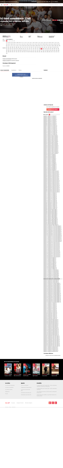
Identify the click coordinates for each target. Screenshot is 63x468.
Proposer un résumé (6, 60)
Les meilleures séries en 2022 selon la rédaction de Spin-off (47, 392)
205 (41, 51)
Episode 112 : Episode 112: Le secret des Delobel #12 (52, 238)
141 (25, 48)
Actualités (39, 383)
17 (31, 42)
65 (54, 44)
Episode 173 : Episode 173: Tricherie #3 (50, 305)
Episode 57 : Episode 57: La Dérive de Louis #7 (51, 177)
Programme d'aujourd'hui (26, 387)
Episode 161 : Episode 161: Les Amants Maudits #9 (52, 292)
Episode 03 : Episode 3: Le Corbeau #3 (50, 118)
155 (52, 48)
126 (50, 47)
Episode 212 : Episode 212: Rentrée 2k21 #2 (51, 348)
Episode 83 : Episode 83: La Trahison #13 (50, 206)
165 (18, 50)
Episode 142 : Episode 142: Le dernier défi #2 (51, 271)
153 (48, 48)
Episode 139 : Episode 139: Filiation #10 (50, 267)
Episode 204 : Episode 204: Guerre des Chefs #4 (52, 339)
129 (55, 47)
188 (8, 51)
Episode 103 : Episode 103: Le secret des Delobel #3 (52, 228)
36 (8, 44)
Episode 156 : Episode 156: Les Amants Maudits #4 (52, 286)
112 (24, 47)
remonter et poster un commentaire (37, 78)
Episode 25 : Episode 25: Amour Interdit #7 (51, 142)
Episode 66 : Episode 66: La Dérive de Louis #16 (52, 187)
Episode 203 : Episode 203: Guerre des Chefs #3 (51, 338)
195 (22, 51)
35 (6, 44)
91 (41, 45)
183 (52, 50)
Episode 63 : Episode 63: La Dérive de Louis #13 (51, 184)
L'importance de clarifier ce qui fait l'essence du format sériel (46, 395)
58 (43, 44)
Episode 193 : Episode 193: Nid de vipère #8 (51, 327)
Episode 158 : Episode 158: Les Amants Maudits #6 (52, 288)
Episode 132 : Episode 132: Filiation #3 (50, 260)
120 (39, 47)
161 (10, 50)
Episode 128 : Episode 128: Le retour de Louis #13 (52, 255)
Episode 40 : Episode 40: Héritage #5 (50, 158)
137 (17, 48)
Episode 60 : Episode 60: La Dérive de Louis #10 (52, 180)
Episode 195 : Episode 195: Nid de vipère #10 (51, 329)
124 (46, 47)
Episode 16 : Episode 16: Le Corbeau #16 (50, 132)
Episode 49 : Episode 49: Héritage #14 (50, 168)
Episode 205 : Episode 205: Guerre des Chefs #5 (51, 340)
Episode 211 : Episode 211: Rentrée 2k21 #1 (51, 347)
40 (14, 44)
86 (33, 45)
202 (35, 51)
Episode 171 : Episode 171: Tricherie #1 (50, 303)
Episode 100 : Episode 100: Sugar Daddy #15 (51, 224)
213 (56, 51)
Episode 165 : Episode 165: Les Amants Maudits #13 (52, 296)
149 (41, 48)
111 (22, 47)
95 (47, 45)
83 (28, 45)
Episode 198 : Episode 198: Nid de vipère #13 (51, 332)
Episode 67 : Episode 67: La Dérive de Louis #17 (52, 188)
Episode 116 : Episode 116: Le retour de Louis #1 (52, 242)
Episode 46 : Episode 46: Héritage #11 (50, 165)
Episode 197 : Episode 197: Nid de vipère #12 (51, 331)
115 (29, 47)
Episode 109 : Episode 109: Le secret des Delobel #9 (52, 234)
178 (43, 50)
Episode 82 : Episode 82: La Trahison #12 (50, 205)
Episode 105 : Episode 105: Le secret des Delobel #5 (52, 230)
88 (36, 45)
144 (31, 48)
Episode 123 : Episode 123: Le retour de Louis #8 (52, 250)
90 (39, 45)
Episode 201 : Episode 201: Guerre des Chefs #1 (51, 336)
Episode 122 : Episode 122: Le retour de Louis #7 (52, 249)
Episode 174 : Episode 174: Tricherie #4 (50, 306)
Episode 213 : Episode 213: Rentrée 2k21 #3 (51, 349)
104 (8, 47)
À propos (13, 402)
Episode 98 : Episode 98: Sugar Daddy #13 (51, 222)
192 (16, 51)
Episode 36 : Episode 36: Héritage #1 (50, 154)
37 (9, 44)
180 (47, 50)
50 (30, 44)
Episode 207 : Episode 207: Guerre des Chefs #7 (52, 342)
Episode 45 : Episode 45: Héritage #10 (50, 164)
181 (49, 50)
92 (42, 45)
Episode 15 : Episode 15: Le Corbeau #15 (50, 131)
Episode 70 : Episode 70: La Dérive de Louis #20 (52, 191)
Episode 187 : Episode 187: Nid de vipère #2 (51, 320)
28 (49, 42)
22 (39, 42)
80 (23, 45)
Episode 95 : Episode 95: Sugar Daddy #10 (51, 219)
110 (20, 47)
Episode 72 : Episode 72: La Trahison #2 (50, 194)
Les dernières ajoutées (10, 385)
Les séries (7, 383)
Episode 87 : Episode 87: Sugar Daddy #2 (50, 210)
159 (6, 50)
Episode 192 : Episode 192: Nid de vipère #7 (51, 326)
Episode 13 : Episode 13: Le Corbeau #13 (50, 129)
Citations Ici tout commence (53, 109)
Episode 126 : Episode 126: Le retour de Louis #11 (52, 253)
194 (20, 51)
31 (53, 42)
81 (25, 45)
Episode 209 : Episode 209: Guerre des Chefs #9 (52, 344)
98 (52, 45)
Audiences (7, 391)
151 (45, 48)
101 (57, 45)
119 (37, 47)
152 (47, 48)
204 (39, 51)
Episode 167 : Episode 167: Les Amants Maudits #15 (52, 298)
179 (45, 50)
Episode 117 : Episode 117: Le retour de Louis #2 (52, 243)
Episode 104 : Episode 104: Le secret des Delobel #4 (53, 229)
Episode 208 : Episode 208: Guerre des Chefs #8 (52, 343)
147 (37, 48)
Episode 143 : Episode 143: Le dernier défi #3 (51, 272)
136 (16, 48)
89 (38, 45)
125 (48, 47)
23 (41, 42)
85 (31, 45)
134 (12, 48)
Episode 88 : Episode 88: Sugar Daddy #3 (50, 211)
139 (21, 48)
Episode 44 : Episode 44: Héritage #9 (50, 163)
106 (12, 47)
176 (39, 50)
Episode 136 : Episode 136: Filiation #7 (50, 264)
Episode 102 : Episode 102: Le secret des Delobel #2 (52, 227)
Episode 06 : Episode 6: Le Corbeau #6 (50, 121)
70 (8, 45)
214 (58, 51)
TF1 (10, 36)
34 (58, 42)
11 (22, 42)
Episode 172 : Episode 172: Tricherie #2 (50, 304)
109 (18, 47)
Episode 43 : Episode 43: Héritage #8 (50, 162)
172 (31, 50)
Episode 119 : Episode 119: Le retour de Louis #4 (52, 245)
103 (6, 47)
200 (31, 51)
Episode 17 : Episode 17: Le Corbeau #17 (50, 133)
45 (22, 44)
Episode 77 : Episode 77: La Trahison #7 (50, 199)
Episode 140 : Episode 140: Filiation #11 (50, 268)
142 (27, 48)
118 (35, 47)
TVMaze (10, 407)
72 (11, 45)
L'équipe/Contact (20, 402)
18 (33, 42)
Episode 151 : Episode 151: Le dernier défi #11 (51, 281)
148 (39, 48)
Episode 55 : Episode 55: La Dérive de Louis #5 (51, 175)
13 (25, 42)
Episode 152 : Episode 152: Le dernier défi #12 (51, 282)
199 (30, 51)
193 (18, 51)
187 (6, 51)
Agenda (23, 383)
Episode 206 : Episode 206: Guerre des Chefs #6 (52, 341)
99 (53, 45)
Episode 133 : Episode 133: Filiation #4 (50, 261)
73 (12, 45)
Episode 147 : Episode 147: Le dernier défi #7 (51, 276)
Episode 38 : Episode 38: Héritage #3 (50, 156)
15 (28, 42)
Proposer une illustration (7, 58)
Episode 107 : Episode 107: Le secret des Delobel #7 (52, 232)
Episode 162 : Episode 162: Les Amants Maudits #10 (52, 293)
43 (19, 44)
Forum (6, 393)
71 (9, 45)
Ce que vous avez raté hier (25, 390)
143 (29, 48)
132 (8, 48)
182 (50, 50)
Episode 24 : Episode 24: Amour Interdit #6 (51, 141)
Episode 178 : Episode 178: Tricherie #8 (50, 310)
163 (14, 50)
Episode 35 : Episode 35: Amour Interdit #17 (51, 153)
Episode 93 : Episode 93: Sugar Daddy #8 (50, 217)
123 (44, 47)
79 (22, 45)
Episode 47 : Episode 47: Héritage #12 (50, 166)
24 (42, 42)
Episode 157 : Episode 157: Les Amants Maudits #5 (52, 287)
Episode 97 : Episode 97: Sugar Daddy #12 (51, 221)
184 (54, 50)
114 (27, 47)
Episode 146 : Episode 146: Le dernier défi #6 (51, 275)
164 (16, 50)
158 (58, 48)
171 (29, 50)
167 (22, 50)
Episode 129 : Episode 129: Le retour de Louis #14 (52, 256)
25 (44, 42)
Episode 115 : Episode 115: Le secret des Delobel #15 (52, 241)
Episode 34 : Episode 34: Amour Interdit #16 (51, 152)
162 (12, 50)
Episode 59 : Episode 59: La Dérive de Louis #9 (51, 179)
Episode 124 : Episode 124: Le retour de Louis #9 (52, 251)
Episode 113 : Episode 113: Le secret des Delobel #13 (52, 239)
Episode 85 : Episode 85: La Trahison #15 (50, 208)
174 (35, 50)
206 (43, 51)
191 (14, 51)
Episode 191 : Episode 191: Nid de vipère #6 (51, 325)
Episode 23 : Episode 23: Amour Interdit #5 (51, 140)
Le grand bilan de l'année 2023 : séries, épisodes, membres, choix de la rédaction (47, 386)
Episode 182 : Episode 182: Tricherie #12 (50, 315)
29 (50, 42)
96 (49, 45)
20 (36, 42)
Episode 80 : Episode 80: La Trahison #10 (50, 202)
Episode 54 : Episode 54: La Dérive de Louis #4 (51, 174)
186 (58, 50)
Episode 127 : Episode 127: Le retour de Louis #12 (52, 254)
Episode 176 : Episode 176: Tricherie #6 (50, 308)
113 (25, 47)
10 (20, 42)
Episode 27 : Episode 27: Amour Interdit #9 (51, 144)
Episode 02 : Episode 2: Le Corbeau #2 (50, 117)
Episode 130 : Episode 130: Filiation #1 (50, 257)
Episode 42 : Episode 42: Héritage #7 (50, 161)
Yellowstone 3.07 (42, 1)
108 (16, 47)
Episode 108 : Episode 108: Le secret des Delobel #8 (52, 233)
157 (56, 48)
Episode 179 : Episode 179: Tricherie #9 (50, 311)
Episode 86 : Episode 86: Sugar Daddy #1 (50, 209)
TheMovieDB (13, 407)
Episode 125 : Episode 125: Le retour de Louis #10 (52, 252)
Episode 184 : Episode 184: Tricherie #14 (50, 317)
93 (44, 45)
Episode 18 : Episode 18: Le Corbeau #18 (50, 134)
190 (12, 51)
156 (54, 48)
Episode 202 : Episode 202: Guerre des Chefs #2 (51, 337)
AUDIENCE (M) (51, 36)
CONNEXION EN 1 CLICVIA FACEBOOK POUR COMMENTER (21, 75)
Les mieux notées (8, 389)
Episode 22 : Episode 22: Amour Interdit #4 (51, 139)
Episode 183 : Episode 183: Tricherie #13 (50, 316)
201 (33, 51)
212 (54, 51)
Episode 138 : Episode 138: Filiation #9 (50, 266)
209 (49, 51)
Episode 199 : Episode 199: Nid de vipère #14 (51, 333)
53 (35, 44)
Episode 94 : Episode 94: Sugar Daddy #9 (50, 218)
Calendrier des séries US (26, 392)
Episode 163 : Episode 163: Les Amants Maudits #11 (52, 294)
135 (14, 48)
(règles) (61, 23)
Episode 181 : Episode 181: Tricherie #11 (50, 314)
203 (37, 51)
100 (55, 45)
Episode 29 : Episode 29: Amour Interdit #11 (51, 146)
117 (33, 47)
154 (50, 48)
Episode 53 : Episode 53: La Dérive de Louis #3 (51, 173)
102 (59, 45)
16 (30, 42)
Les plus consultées (9, 387)
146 (35, 48)
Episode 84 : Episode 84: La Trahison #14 (50, 207)
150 (43, 48)
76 (17, 45)
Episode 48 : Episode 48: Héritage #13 (50, 167)
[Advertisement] (48, 60)
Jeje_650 (33, 1)
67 (57, 44)
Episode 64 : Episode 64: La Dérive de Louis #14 (52, 185)
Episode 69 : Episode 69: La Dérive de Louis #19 (52, 190)
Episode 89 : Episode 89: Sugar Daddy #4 (50, 212)
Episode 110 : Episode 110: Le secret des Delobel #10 (53, 235)
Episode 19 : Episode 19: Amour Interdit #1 (51, 135)
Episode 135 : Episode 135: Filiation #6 (50, 263)
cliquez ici (21, 76)
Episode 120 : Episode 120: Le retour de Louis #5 (52, 246)
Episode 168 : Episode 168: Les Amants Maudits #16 (52, 299)
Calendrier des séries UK (26, 394)
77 (19, 45)
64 (52, 44)
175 (37, 50)
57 (41, 44)
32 (55, 42)
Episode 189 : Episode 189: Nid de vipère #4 (51, 322)
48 (27, 44)
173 (33, 50)
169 (26, 50)
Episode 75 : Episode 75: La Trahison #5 (50, 197)
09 (19, 42)
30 (52, 42)
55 (38, 44)
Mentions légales (28, 402)
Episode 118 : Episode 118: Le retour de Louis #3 (52, 244)
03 (9, 42)
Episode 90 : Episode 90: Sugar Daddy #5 (50, 213)
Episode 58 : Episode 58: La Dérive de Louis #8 (51, 178)
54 (36, 44)
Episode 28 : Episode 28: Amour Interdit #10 (51, 145)
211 (52, 51)
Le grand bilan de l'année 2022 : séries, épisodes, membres (47, 389)
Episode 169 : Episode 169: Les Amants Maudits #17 (52, 300)
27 (47, 42)
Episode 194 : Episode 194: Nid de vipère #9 (51, 328)
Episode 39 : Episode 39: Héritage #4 (50, 157)
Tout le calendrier (24, 385)
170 (27, 50)
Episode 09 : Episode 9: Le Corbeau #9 (50, 124)
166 (20, 50)
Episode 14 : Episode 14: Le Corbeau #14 (50, 130)
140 (23, 48)
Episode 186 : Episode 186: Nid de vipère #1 (51, 319)
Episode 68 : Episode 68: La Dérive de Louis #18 (52, 189)
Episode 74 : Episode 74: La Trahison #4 (50, 196)
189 (10, 51)
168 (24, 50)
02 (8, 42)
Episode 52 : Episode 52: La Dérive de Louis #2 (51, 172)
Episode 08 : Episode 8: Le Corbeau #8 (50, 123)
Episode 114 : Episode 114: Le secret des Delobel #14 (53, 240)
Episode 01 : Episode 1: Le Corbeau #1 (50, 116)
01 (6, 42)
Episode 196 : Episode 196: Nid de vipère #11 (51, 330)
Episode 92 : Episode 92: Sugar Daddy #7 (50, 216)
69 (6, 45)
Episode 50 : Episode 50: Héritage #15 (50, 169)
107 (14, 47)
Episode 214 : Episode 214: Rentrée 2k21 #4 (51, 350)
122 (42, 47)
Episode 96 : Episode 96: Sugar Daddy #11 (51, 220)
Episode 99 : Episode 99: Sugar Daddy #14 (51, 223)
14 (27, 42)
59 (44, 44)
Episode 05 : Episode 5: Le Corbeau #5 (50, 120)
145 (33, 48)
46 (24, 44)
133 (10, 48)
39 (12, 44)
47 (25, 44)
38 (11, 44)
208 (47, 51)
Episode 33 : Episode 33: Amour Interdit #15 (51, 151)
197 (26, 51)
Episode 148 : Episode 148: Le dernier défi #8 (51, 277)
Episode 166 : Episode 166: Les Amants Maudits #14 (52, 297)
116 (31, 47)
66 (55, 44)
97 (50, 45)
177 (41, 50)
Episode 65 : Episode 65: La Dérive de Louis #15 (51, 186)
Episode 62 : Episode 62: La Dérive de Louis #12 (51, 183)
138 (19, 48)
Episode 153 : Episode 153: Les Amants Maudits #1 (52, 283)
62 (49, 44)
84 (30, 45)
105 (10, 47)
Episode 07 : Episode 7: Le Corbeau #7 (50, 122)
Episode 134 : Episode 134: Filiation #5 (50, 262)
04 (11, 42)
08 (17, 42)
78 (20, 45)
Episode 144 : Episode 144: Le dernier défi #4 (51, 273)
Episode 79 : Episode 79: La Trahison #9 (50, 201)
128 (54, 47)
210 (51, 51)
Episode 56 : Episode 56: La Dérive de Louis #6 (51, 176)
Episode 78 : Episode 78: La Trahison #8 (50, 200)
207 (45, 51)
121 (40, 47)
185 (56, 50)
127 (52, 47)
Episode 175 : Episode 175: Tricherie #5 (50, 307)
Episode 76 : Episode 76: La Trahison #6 (50, 198)
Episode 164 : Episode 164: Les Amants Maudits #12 (52, 295)
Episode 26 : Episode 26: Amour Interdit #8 (51, 143)
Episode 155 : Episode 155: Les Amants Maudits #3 (52, 285)
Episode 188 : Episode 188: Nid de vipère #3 (51, 321)
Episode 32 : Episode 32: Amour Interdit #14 (51, 150)
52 (33, 44)
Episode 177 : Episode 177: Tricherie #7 (50, 309)
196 (24, 51)
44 (20, 44)
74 (14, 45)
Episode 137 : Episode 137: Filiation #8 (50, 265)
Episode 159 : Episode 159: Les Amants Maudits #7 (52, 289)
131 (6, 48)
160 (8, 50)
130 (57, 47)
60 (46, 44)
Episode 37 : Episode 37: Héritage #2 (50, 155)
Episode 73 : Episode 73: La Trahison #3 (50, 195)
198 (28, 51)
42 (17, 44)
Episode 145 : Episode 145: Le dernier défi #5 (51, 274)
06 (14, 42)
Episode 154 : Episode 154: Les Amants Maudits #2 (52, 284)
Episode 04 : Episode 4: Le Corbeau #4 (50, 119)
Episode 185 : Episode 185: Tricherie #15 (50, 318)
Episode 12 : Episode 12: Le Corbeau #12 (50, 128)
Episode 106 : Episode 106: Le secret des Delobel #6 (52, 231)
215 (6, 53)
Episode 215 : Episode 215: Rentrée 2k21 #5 (51, 351)
